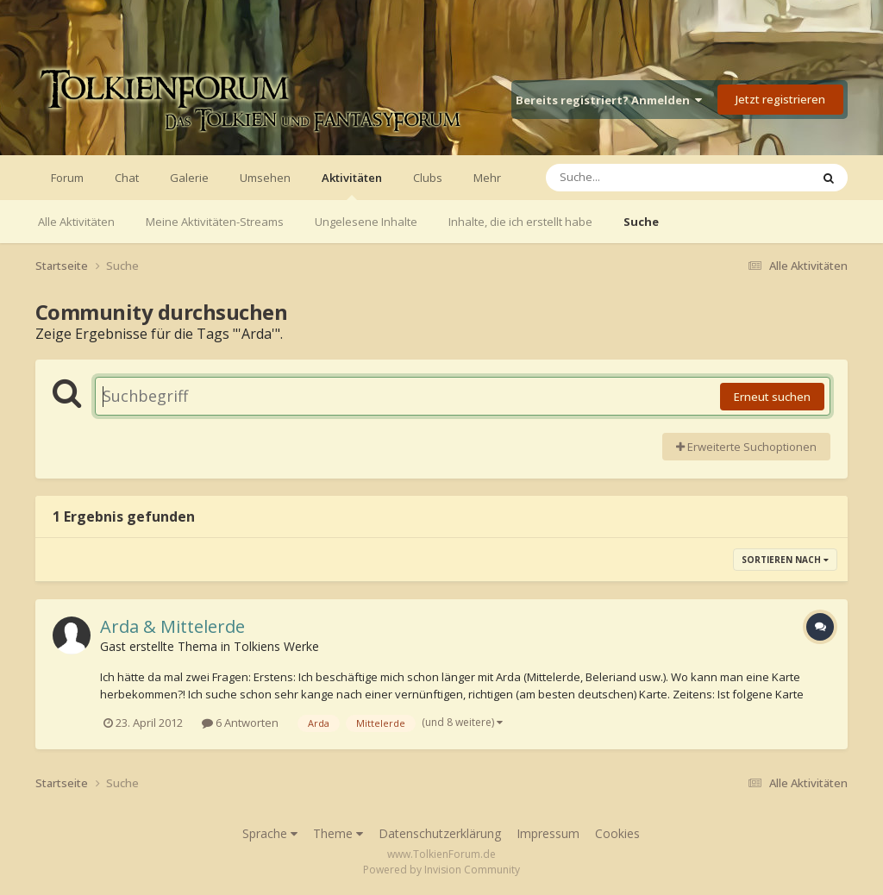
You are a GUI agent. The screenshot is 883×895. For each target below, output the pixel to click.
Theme (338, 833)
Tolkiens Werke (276, 646)
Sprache (269, 833)
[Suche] (643, 177)
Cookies (617, 833)
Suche (641, 221)
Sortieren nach (785, 560)
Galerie (189, 177)
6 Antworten (240, 722)
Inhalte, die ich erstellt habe (520, 221)
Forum (67, 177)
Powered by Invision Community (441, 869)
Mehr (487, 177)
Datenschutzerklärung (440, 833)
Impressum (548, 833)
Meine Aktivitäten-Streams (215, 221)
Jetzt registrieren (780, 99)
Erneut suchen (772, 396)
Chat (127, 177)
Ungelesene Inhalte (366, 221)
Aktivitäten (352, 185)
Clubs (427, 177)
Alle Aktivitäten (76, 221)
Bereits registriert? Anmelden (609, 100)
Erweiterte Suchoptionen (746, 446)
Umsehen (265, 177)
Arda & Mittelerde (172, 626)
